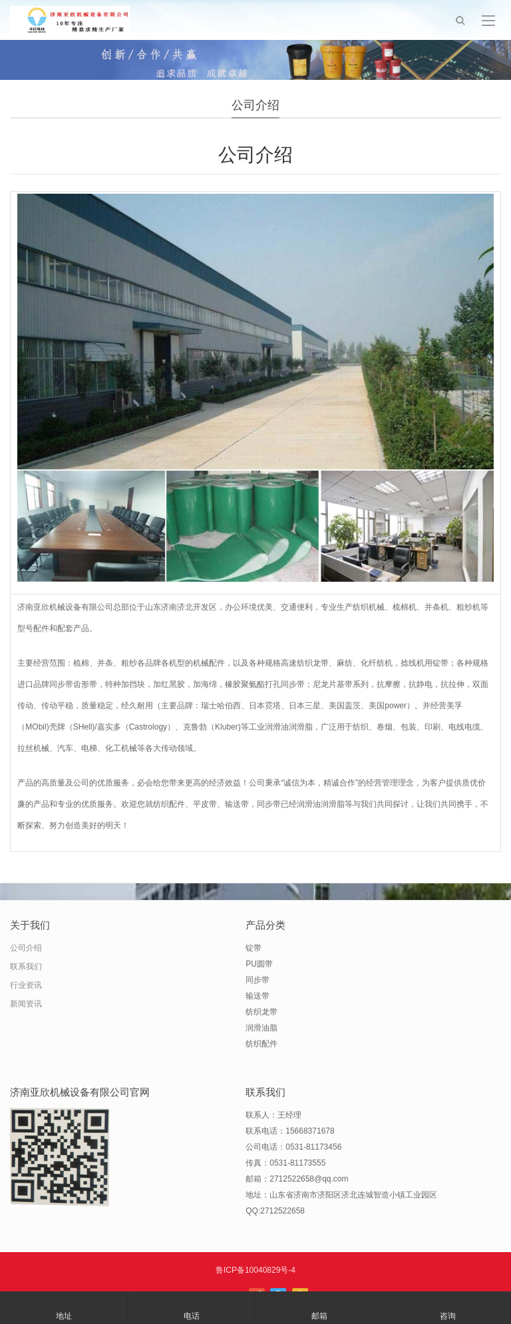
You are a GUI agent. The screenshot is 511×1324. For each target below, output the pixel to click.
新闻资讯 (26, 1003)
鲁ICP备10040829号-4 (255, 1270)
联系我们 (26, 966)
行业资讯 (26, 985)
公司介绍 (26, 948)
